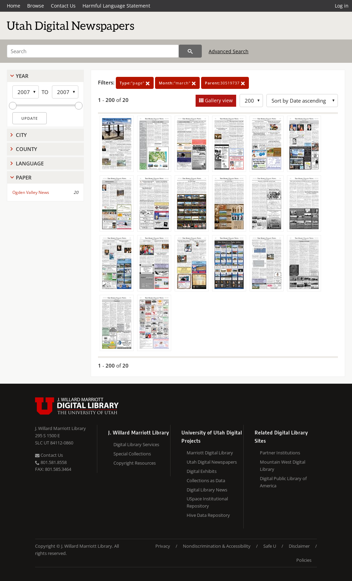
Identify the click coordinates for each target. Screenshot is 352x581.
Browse (35, 5)
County (26, 149)
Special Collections (132, 454)
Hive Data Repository (208, 515)
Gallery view (218, 100)
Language (30, 163)
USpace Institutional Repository (207, 502)
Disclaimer (299, 546)
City (21, 134)
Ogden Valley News (30, 192)
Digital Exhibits (202, 471)
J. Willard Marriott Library (60, 428)
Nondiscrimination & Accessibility (217, 546)
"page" (135, 82)
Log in (342, 5)
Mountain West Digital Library (282, 465)
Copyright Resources (134, 463)
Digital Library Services (136, 444)
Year (22, 75)
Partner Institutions (280, 453)
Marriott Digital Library (210, 453)
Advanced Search (229, 51)
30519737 (225, 82)
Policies (303, 560)
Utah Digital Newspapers (212, 462)
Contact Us (63, 5)
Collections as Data (206, 480)
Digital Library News (207, 490)
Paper (24, 177)
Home (13, 5)
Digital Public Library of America (283, 482)
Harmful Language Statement (116, 5)
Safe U (269, 546)
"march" (177, 82)
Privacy (162, 546)
